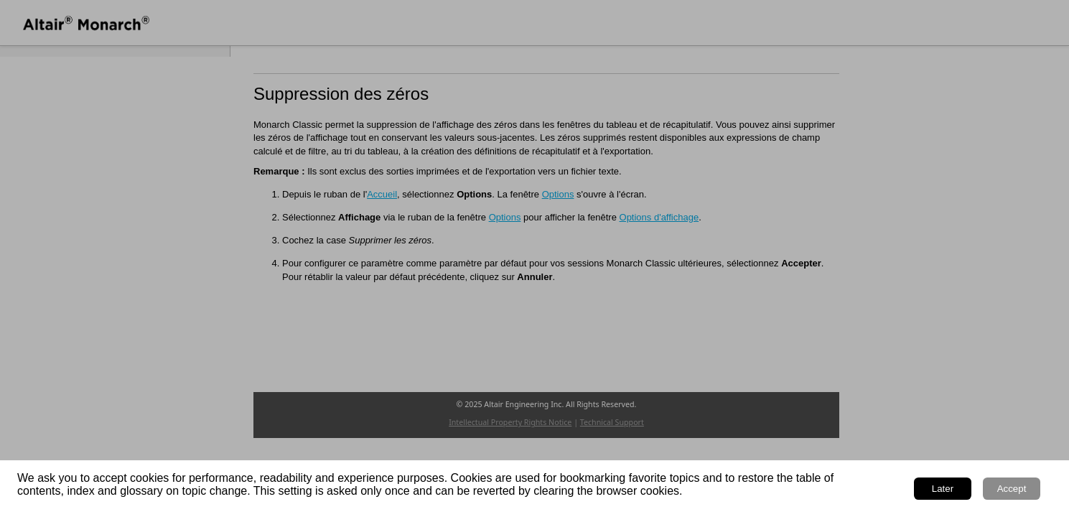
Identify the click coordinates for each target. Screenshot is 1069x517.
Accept (1012, 488)
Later (942, 488)
